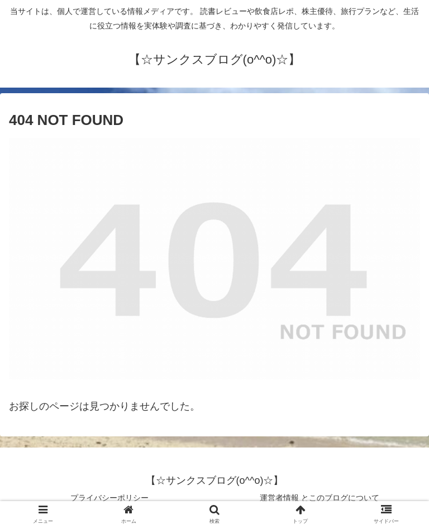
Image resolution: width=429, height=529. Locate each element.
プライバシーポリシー (109, 497)
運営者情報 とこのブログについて (319, 497)
